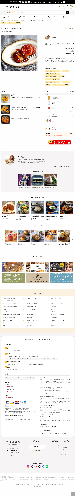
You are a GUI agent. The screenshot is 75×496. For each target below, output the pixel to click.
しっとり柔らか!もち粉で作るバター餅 (37, 217)
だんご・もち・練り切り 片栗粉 (60, 84)
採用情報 (61, 484)
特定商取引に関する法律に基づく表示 (45, 484)
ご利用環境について (44, 424)
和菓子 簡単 (65, 71)
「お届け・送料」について (11, 419)
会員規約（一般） (60, 449)
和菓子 (3, 22)
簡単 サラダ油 (66, 82)
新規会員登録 (16, 350)
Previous (15, 181)
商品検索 (17, 484)
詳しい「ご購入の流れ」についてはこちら (17, 369)
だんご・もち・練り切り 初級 (52, 71)
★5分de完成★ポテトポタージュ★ (52, 217)
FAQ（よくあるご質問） (62, 447)
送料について (17, 356)
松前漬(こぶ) (63, 216)
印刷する (71, 28)
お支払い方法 (23, 364)
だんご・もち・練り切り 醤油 (52, 79)
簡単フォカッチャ (35, 243)
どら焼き (4, 216)
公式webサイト (66, 166)
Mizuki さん (53, 37)
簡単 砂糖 (61, 76)
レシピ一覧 (22, 484)
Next (59, 181)
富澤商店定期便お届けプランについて (39, 356)
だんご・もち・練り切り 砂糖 (52, 82)
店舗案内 (56, 484)
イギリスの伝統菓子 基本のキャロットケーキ (64, 243)
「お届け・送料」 (46, 358)
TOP (13, 484)
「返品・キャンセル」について (47, 414)
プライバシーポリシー (61, 454)
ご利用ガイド (59, 445)
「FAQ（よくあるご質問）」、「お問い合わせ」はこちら (53, 433)
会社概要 (37, 450)
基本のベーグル (48, 243)
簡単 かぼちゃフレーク (51, 76)
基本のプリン (21, 243)
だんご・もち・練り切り (14, 22)
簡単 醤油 (48, 84)
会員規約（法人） (60, 452)
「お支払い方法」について (24, 419)
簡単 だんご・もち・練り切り (52, 73)
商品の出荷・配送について (13, 364)
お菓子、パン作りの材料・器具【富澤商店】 (10, 20)
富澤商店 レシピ (24, 20)
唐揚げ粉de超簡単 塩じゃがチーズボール (23, 217)
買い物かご (10, 356)
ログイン (9, 350)
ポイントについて (25, 356)
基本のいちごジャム (9, 243)
